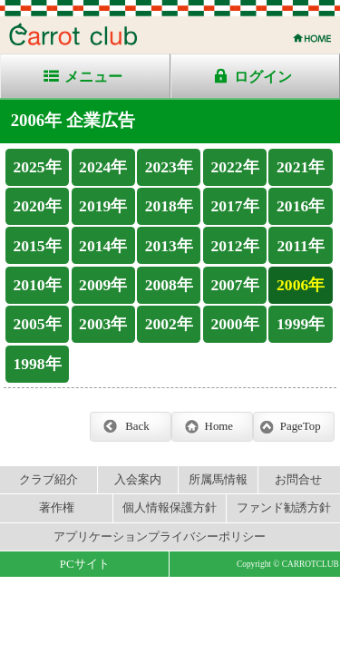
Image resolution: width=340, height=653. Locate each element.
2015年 (37, 246)
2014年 (103, 246)
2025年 (37, 167)
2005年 (37, 324)
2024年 (103, 167)
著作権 (56, 508)
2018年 (169, 206)
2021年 (301, 167)
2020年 (37, 206)
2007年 (234, 285)
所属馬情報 (218, 479)
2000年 (234, 324)
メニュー (93, 76)
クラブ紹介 (48, 479)
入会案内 (137, 479)
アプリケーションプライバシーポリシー (159, 537)
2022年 (234, 167)
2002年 (169, 324)
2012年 (234, 246)
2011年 (301, 246)
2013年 (169, 246)
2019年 (103, 206)
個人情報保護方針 (169, 508)
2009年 (103, 285)
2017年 (234, 206)
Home (219, 426)
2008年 (169, 285)
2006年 (301, 285)
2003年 (103, 324)
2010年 (37, 285)
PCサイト (85, 564)
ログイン (263, 76)
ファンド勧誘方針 (284, 508)
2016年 (301, 206)
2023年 (169, 167)
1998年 (37, 364)
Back (137, 426)
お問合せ (298, 479)
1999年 (301, 324)
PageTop (300, 426)
